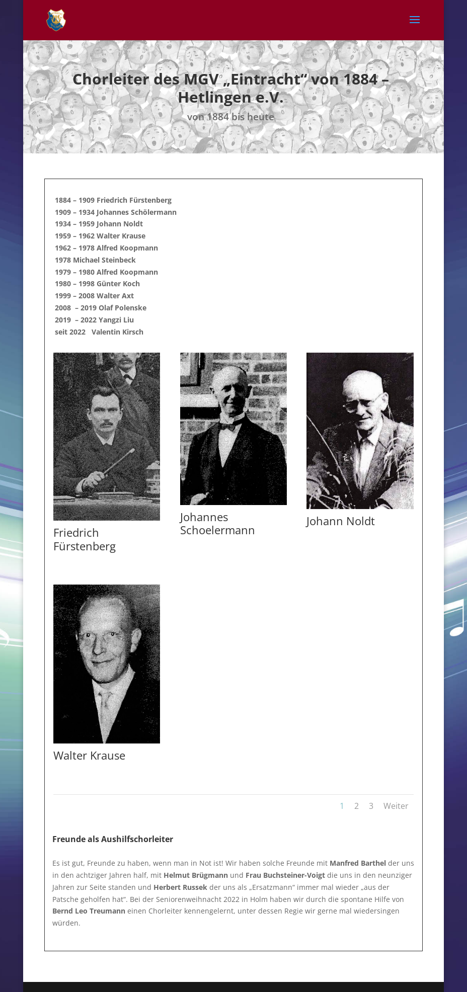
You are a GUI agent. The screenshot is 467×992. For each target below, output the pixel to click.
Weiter (396, 805)
